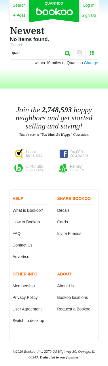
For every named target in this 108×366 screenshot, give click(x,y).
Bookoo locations (72, 297)
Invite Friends (69, 233)
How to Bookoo (26, 222)
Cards (62, 222)
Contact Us (23, 245)
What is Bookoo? (28, 210)
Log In (88, 5)
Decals (63, 210)
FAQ (17, 233)
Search (19, 5)
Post (19, 15)
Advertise (21, 256)
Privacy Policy (25, 297)
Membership (24, 286)
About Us (65, 286)
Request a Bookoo (73, 309)
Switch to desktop (28, 320)
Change (91, 62)
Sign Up (89, 15)
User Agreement (27, 309)
